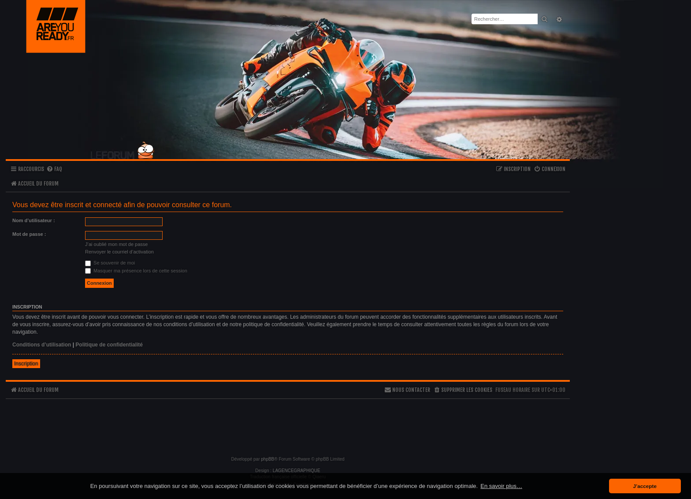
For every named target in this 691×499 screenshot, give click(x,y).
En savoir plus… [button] (501, 486)
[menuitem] (54, 169)
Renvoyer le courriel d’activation (119, 251)
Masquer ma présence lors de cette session (136, 270)
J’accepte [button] (645, 486)
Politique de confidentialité (109, 345)
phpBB (267, 459)
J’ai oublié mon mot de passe (116, 244)
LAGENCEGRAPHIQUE (296, 470)
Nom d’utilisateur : (33, 220)
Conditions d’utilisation (41, 345)
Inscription (26, 364)
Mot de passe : (29, 234)
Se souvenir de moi (110, 262)
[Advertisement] (287, 423)
